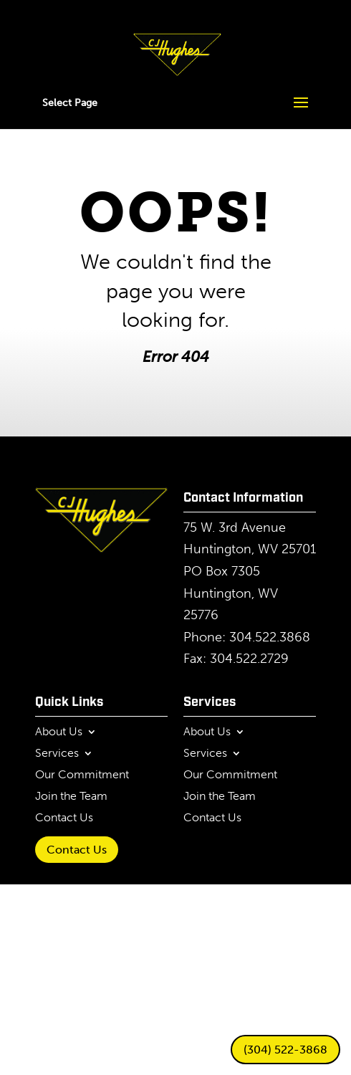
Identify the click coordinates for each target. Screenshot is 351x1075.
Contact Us (64, 818)
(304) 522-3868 (285, 1049)
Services (57, 754)
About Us (58, 732)
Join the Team (71, 797)
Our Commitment (82, 775)
